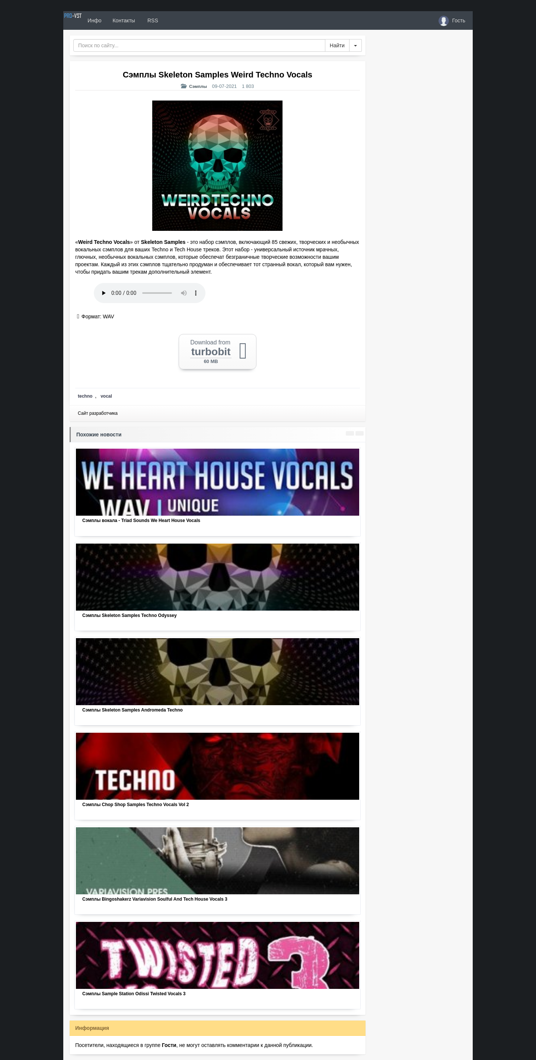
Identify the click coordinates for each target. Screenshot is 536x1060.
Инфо (120, 20)
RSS (178, 20)
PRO (85, 20)
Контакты (149, 20)
